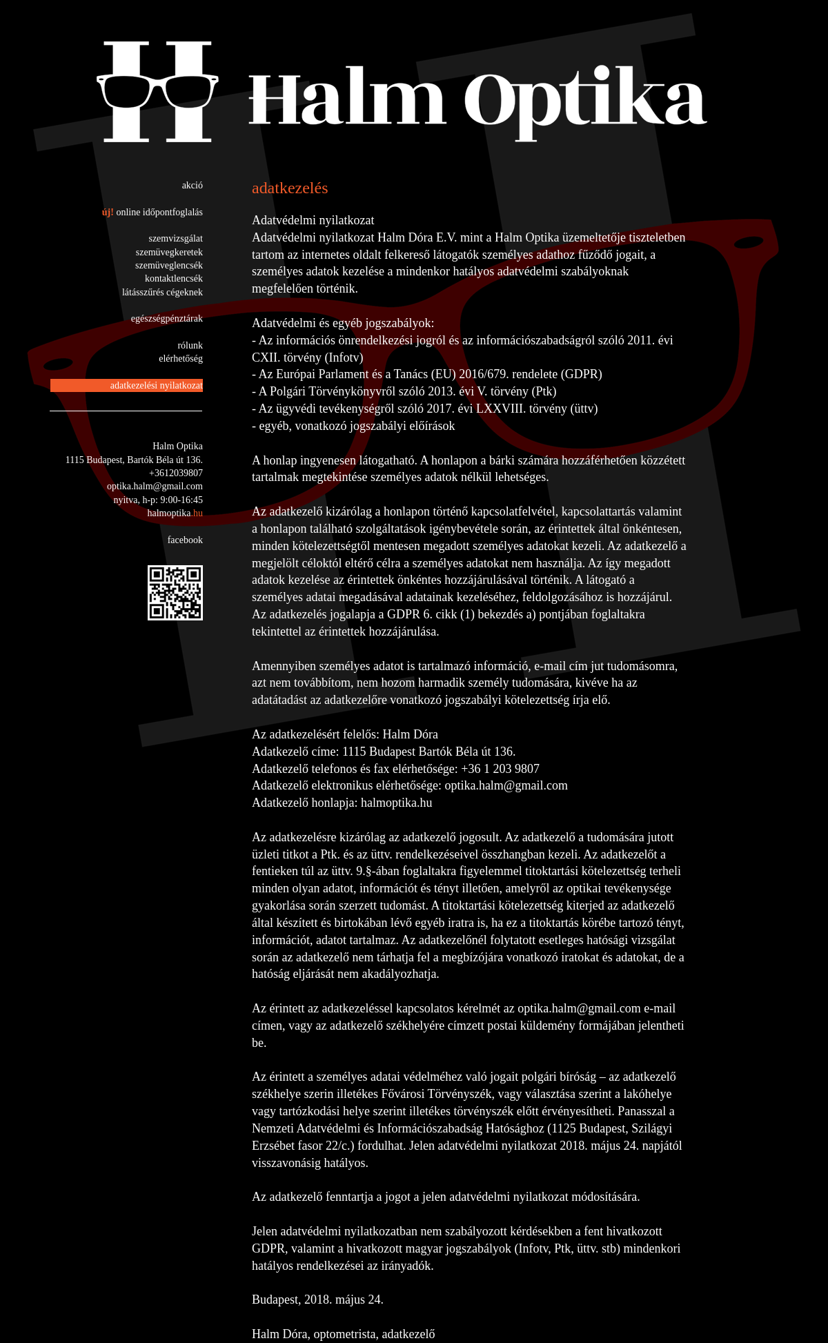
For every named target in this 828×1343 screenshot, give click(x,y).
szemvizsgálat (175, 238)
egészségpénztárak (167, 318)
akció (192, 185)
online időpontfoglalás (159, 212)
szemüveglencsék (169, 265)
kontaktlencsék (174, 278)
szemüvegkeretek (169, 252)
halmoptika (175, 513)
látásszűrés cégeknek (162, 292)
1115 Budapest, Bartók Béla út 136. (134, 460)
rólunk (190, 345)
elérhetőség (181, 358)
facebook (185, 540)
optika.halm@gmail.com (155, 486)
